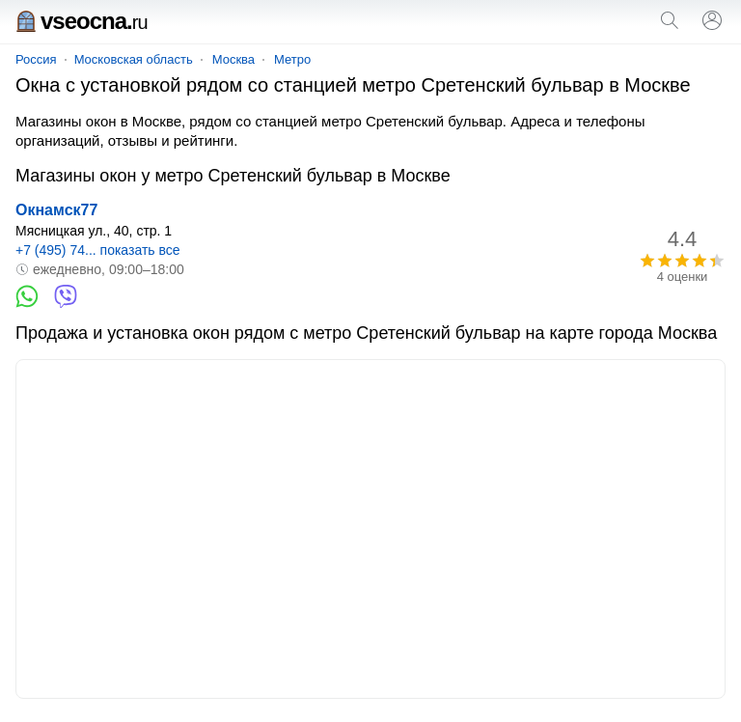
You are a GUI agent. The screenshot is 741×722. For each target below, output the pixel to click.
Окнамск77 (56, 210)
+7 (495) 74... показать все (97, 250)
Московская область (133, 59)
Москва (233, 59)
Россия (36, 59)
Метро (292, 59)
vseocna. (81, 21)
